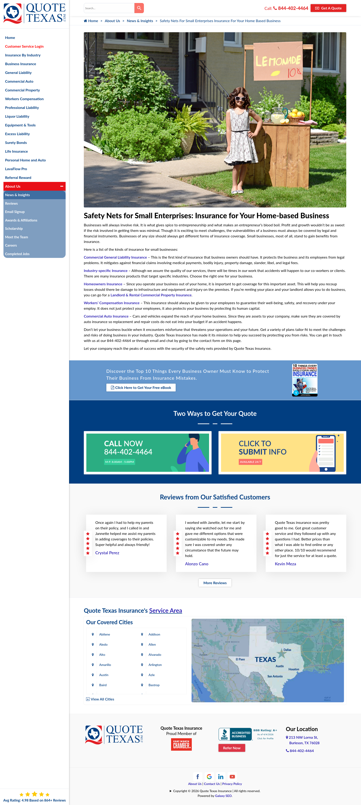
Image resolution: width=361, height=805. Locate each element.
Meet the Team (16, 237)
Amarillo (105, 665)
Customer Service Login (24, 46)
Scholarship (14, 228)
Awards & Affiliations (21, 220)
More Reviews (215, 582)
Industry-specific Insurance (106, 270)
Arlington (155, 665)
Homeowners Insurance (103, 284)
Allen (152, 644)
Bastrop (154, 685)
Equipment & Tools (20, 125)
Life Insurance (16, 151)
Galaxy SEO (223, 796)
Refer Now (232, 748)
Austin (103, 675)
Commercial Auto (19, 81)
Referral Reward (18, 177)
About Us (112, 20)
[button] (62, 186)
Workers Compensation (24, 98)
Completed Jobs (17, 254)
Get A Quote (328, 8)
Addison (154, 634)
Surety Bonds (16, 142)
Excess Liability (17, 133)
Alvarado (155, 654)
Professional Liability (22, 107)
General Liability (18, 72)
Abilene (104, 634)
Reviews (11, 203)
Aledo (103, 644)
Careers (11, 245)
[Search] (139, 8)
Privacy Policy (232, 784)
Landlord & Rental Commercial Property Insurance (151, 295)
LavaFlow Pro (16, 168)
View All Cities (102, 699)
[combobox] (109, 8)
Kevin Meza (285, 563)
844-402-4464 (290, 8)
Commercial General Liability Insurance (115, 257)
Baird (103, 685)
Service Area (165, 610)
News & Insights (140, 20)
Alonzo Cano (196, 563)
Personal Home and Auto (25, 160)
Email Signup (15, 212)
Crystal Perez (107, 552)
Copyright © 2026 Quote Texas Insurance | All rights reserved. (216, 791)
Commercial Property (22, 90)
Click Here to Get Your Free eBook (141, 387)
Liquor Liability (17, 116)
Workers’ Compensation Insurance (112, 302)
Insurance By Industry (23, 55)
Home (91, 20)
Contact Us (212, 784)
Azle (152, 675)
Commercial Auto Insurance (106, 316)
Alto (102, 654)
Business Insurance (20, 63)
